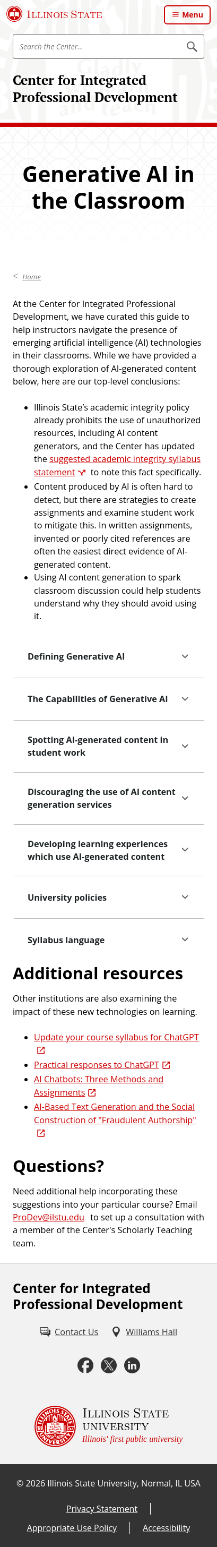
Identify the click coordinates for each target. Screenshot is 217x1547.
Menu (192, 15)
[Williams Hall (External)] (144, 1332)
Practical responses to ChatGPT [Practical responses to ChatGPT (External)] (96, 1065)
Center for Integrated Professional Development (95, 88)
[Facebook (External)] (85, 1365)
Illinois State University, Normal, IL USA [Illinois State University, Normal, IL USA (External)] (124, 1483)
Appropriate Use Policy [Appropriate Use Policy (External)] (72, 1528)
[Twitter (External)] (108, 1365)
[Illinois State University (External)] (54, 13)
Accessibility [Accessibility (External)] (166, 1528)
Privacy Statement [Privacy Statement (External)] (101, 1509)
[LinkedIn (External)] (132, 1365)
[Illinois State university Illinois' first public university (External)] (108, 1426)
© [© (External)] (19, 1483)
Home (31, 276)
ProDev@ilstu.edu (48, 1217)
